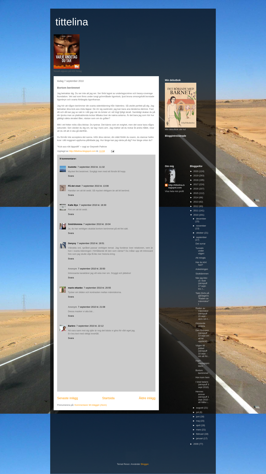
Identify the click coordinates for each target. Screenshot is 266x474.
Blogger (145, 464)
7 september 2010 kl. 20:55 (97, 287)
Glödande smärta (200, 324)
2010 (196, 215)
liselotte (72, 167)
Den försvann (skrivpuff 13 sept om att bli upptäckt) (202, 335)
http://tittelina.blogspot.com (176, 186)
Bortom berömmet (201, 371)
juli (198, 412)
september (201, 237)
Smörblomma (75, 224)
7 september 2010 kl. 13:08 (95, 186)
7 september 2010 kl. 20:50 (91, 268)
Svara (71, 176)
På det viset (74, 186)
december (201, 218)
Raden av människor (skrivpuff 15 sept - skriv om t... (202, 313)
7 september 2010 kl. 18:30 (92, 205)
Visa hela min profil (174, 191)
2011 (196, 210)
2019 (196, 175)
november (201, 225)
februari (200, 434)
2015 (196, 193)
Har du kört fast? (200, 263)
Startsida (108, 398)
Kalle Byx (73, 205)
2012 (196, 206)
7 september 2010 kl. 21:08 (91, 307)
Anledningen (201, 269)
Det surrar (200, 243)
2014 (196, 197)
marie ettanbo (75, 287)
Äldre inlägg (147, 398)
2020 (196, 171)
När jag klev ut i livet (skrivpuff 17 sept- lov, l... (201, 283)
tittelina (71, 22)
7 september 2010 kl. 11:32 (91, 167)
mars (199, 429)
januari (200, 438)
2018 (196, 180)
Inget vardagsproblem (202, 363)
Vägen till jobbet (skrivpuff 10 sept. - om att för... (202, 350)
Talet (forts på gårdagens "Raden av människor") (202, 298)
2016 (196, 188)
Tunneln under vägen (199, 251)
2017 (196, 184)
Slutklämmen (201, 273)
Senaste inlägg (67, 398)
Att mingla (200, 257)
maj (198, 421)
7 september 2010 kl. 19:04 (97, 224)
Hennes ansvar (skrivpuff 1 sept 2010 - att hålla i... (202, 397)
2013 (196, 201)
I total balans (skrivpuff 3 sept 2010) (202, 385)
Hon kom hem (202, 377)
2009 (196, 444)
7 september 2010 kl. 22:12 (90, 326)
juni (198, 416)
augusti (200, 407)
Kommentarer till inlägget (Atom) (91, 405)
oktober (200, 232)
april (198, 425)
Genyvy (72, 243)
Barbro (71, 326)
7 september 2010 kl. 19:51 (90, 243)
